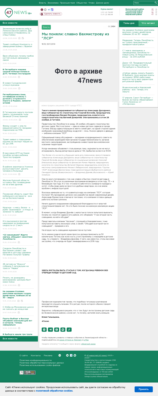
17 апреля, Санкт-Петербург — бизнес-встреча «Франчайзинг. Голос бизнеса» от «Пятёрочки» (137, 101)
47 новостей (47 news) (97, 355)
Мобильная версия (42, 9)
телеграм (48, 9)
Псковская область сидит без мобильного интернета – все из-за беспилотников (18, 198)
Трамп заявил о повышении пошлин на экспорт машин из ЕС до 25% (18, 143)
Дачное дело (102, 3)
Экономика (53, 3)
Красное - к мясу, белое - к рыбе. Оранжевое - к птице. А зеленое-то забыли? (18, 211)
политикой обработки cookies (54, 391)
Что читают (148, 23)
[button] (44, 330)
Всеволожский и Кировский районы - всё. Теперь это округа (136, 90)
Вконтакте (59, 355)
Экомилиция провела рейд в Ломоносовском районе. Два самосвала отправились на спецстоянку (18, 33)
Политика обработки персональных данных (41, 363)
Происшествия (67, 3)
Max (75, 355)
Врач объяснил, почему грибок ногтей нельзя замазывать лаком (18, 60)
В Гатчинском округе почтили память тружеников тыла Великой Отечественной (18, 116)
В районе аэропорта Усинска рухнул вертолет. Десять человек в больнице (18, 170)
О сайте (23, 355)
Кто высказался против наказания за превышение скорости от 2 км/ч (18, 225)
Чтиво (91, 3)
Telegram (71, 355)
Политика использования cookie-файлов (39, 365)
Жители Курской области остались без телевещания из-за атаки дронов (18, 184)
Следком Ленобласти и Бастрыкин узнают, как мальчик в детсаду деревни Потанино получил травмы (18, 253)
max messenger (52, 9)
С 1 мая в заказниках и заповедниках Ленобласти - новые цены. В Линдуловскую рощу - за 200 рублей (137, 54)
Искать (156, 3)
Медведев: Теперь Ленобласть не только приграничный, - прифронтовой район (137, 42)
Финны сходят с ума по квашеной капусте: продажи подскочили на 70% (18, 130)
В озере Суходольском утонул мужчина (18, 86)
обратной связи (88, 344)
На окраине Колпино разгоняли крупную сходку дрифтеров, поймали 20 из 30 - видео (138, 32)
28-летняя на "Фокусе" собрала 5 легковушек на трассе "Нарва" (18, 268)
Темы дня (128, 23)
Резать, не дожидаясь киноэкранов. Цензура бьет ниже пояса (18, 281)
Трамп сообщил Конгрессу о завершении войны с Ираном (18, 47)
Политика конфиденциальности (35, 360)
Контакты (36, 355)
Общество (81, 3)
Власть (42, 3)
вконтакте (45, 9)
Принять (144, 389)
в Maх (86, 340)
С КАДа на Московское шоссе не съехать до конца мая (18, 310)
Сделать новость (52, 14)
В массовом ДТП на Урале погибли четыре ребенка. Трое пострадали (18, 157)
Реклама (48, 355)
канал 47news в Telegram (70, 340)
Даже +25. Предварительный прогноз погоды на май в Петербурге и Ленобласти (137, 65)
